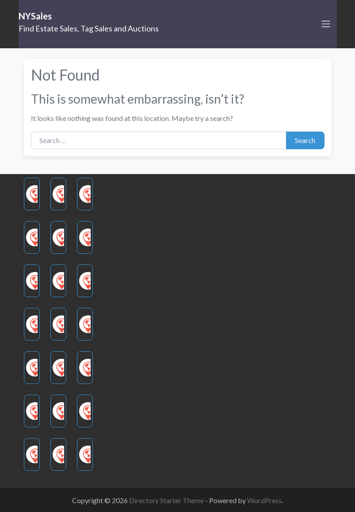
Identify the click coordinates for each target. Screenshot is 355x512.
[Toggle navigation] (326, 24)
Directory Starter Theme (167, 500)
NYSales (35, 16)
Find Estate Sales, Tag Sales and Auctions (89, 28)
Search (305, 140)
